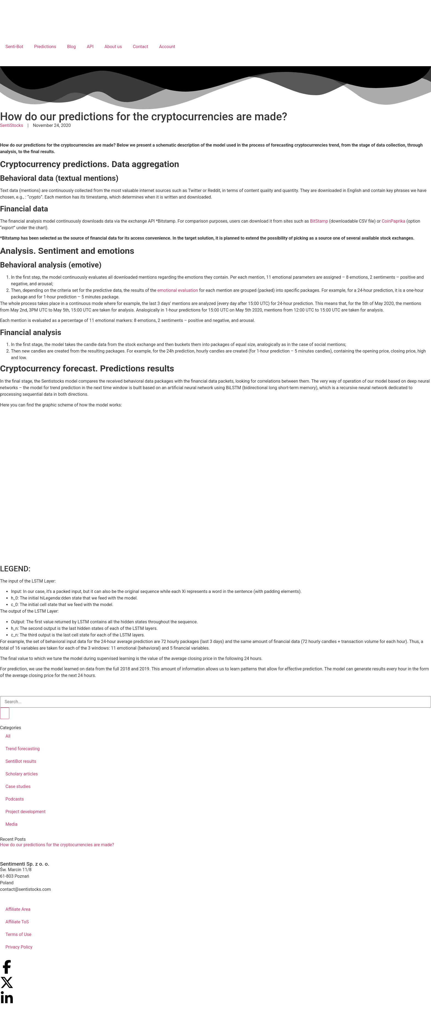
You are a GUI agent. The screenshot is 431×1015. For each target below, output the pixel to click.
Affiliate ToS (17, 921)
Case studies (18, 786)
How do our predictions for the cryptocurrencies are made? (57, 844)
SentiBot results (20, 761)
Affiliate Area (17, 909)
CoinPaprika (393, 221)
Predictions (45, 46)
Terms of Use (18, 934)
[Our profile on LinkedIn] (7, 998)
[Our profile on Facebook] (7, 967)
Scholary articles (21, 773)
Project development (25, 811)
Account (167, 46)
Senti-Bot (14, 46)
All (7, 736)
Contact (140, 46)
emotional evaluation (178, 290)
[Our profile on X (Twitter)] (7, 982)
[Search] (4, 713)
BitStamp (319, 221)
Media (11, 824)
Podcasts (14, 799)
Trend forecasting (22, 748)
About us (113, 46)
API (90, 46)
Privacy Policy (19, 947)
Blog (71, 46)
